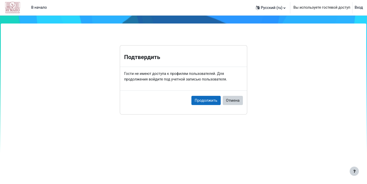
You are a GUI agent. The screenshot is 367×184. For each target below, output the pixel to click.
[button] (268, 7)
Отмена (233, 100)
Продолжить (206, 100)
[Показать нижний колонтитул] (354, 171)
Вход (358, 7)
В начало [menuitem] (39, 7)
